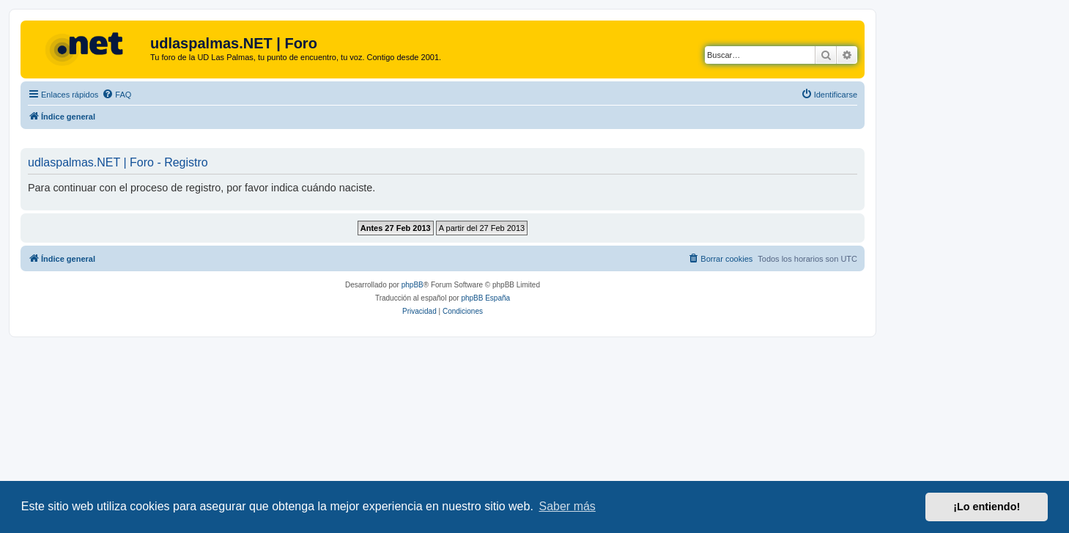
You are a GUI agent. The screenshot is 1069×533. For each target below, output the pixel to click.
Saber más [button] (567, 506)
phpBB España (485, 298)
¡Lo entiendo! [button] (986, 506)
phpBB (412, 285)
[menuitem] (116, 94)
